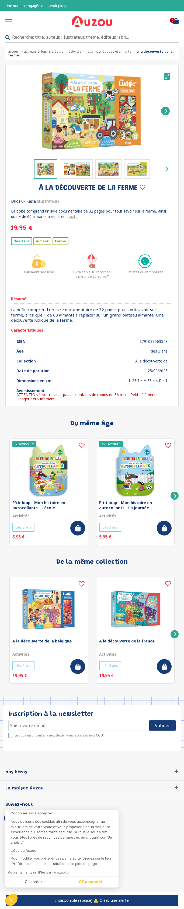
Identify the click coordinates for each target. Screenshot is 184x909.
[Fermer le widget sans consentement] (64, 813)
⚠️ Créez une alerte (92, 900)
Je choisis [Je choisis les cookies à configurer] (33, 882)
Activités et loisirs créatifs (43, 51)
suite (73, 216)
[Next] (165, 111)
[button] (11, 899)
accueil (13, 51)
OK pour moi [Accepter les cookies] (90, 882)
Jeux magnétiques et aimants (109, 51)
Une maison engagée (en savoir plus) (35, 6)
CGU (99, 735)
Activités (75, 51)
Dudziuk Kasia (23, 201)
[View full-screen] (167, 76)
